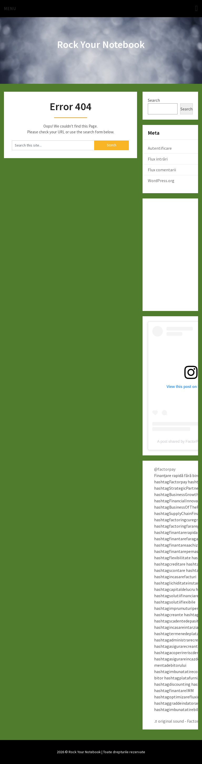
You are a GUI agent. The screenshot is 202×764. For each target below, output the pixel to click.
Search (154, 100)
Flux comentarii (162, 169)
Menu (10, 8)
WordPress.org (161, 180)
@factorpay (164, 469)
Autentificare (160, 148)
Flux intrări (158, 159)
